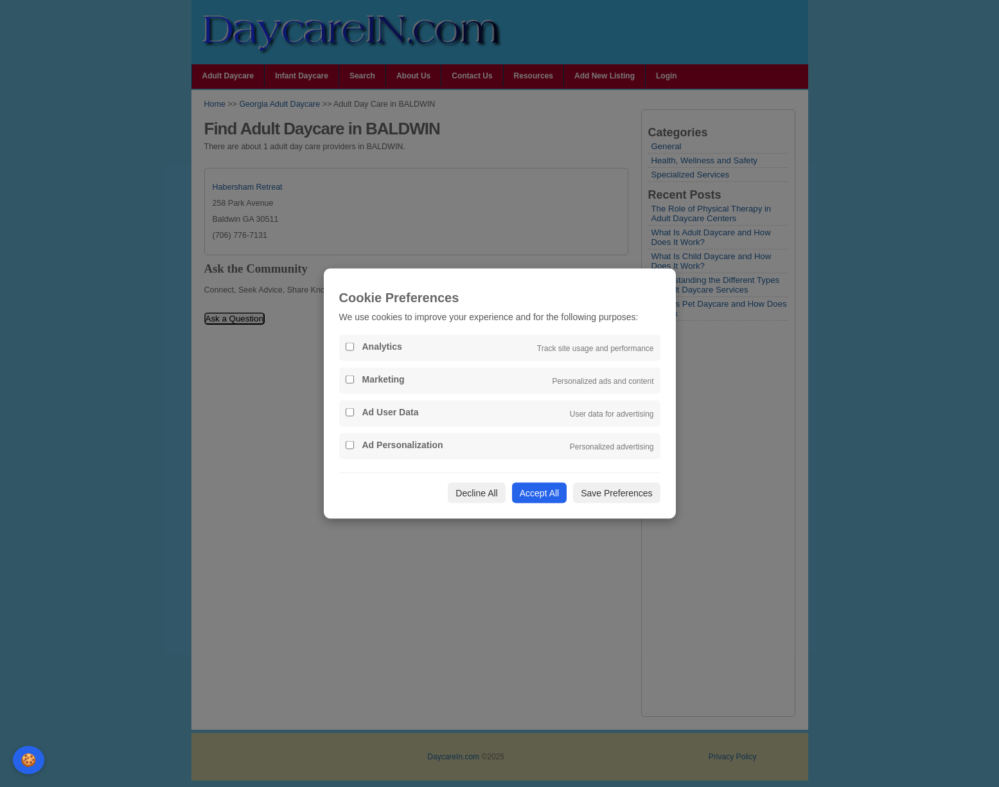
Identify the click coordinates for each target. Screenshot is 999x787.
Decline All (476, 493)
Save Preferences (616, 493)
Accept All (539, 493)
